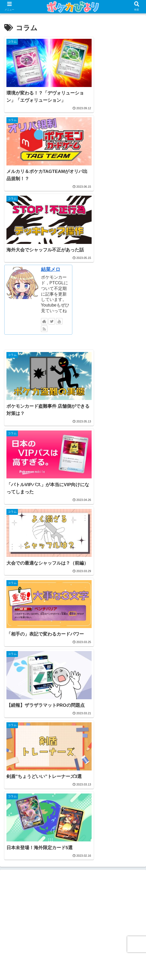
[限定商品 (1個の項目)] (17, 808)
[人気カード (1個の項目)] (102, 808)
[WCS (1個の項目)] (36, 817)
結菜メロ (120, 115)
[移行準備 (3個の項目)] (51, 799)
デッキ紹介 (75, 757)
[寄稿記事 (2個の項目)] (76, 799)
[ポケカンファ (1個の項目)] (73, 808)
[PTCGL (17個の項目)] (16, 790)
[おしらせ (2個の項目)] (101, 799)
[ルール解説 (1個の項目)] (43, 808)
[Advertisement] (73, 511)
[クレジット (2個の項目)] (127, 799)
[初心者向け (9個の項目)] (67, 790)
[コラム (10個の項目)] (40, 790)
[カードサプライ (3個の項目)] (21, 799)
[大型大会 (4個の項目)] (128, 790)
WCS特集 (75, 735)
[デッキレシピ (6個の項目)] (98, 790)
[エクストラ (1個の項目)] (105, 817)
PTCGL (75, 724)
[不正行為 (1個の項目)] (129, 808)
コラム (75, 746)
